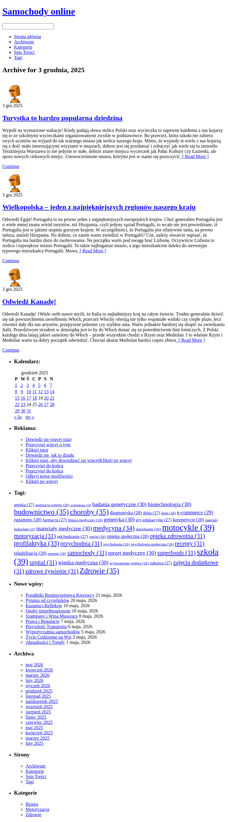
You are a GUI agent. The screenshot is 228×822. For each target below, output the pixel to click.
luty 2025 (34, 743)
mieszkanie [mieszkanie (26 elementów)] (148, 529)
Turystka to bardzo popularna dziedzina (62, 118)
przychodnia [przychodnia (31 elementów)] (81, 543)
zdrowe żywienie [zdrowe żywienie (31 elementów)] (51, 571)
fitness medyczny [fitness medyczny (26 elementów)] (85, 520)
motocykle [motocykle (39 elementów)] (188, 527)
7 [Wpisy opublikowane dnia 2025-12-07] (51, 385)
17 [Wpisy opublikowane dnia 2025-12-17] (28, 398)
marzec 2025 (38, 738)
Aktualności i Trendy (45, 642)
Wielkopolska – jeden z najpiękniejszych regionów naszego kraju (99, 207)
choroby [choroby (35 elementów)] (89, 512)
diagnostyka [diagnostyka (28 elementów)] (126, 512)
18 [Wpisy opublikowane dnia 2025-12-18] (34, 398)
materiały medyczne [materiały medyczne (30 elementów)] (64, 528)
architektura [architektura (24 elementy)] (80, 505)
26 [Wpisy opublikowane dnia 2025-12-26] (40, 404)
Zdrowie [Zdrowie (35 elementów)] (99, 570)
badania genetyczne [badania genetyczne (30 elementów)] (119, 504)
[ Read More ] (194, 156)
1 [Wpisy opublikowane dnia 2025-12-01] (16, 385)
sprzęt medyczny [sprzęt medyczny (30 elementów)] (132, 553)
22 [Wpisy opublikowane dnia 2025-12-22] (17, 404)
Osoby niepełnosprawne (48, 610)
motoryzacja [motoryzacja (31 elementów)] (35, 535)
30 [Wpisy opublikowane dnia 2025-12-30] (23, 410)
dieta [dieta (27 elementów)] (151, 512)
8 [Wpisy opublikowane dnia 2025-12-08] (16, 391)
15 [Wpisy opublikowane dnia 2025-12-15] (17, 398)
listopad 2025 (38, 696)
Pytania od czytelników (47, 600)
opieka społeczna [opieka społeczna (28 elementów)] (128, 536)
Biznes (32, 804)
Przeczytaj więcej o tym (48, 444)
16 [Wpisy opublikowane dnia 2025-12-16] (23, 398)
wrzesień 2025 (39, 706)
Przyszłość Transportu (46, 626)
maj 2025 (34, 727)
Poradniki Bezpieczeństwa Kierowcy (60, 595)
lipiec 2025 (36, 717)
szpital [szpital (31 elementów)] (43, 562)
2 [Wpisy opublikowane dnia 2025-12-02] (22, 385)
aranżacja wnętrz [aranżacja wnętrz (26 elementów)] (52, 505)
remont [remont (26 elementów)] (56, 553)
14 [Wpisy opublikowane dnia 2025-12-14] (52, 391)
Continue (11, 166)
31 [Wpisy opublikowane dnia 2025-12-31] (28, 410)
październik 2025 (42, 701)
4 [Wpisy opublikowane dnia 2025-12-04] (33, 385)
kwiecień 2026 (39, 669)
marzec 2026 (38, 675)
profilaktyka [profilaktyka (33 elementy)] (36, 543)
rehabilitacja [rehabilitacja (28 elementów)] (30, 553)
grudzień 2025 (39, 690)
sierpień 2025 (38, 711)
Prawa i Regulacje (42, 621)
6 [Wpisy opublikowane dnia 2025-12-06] (45, 385)
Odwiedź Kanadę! (29, 301)
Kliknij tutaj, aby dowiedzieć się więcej (62, 460)
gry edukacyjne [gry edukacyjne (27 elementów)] (154, 519)
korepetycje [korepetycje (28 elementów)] (188, 519)
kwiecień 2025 (39, 732)
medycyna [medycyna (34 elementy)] (114, 528)
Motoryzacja (37, 809)
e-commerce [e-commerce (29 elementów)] (195, 512)
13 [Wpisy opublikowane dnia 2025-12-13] (46, 391)
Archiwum (24, 41)
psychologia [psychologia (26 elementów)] (116, 544)
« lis (18, 416)
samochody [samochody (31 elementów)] (87, 552)
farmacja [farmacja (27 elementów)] (55, 519)
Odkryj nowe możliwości (49, 476)
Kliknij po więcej (115, 460)
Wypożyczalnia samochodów (53, 631)
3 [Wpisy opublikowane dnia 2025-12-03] (27, 385)
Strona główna (27, 36)
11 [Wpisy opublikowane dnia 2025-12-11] (34, 391)
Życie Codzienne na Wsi (48, 637)
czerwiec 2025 (39, 722)
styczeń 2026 (38, 685)
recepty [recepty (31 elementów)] (190, 543)
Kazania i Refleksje (44, 605)
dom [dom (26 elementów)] (168, 513)
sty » (29, 416)
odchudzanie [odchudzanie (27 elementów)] (72, 536)
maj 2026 (34, 664)
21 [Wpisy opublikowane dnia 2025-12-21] (52, 398)
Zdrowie (33, 814)
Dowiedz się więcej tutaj (49, 439)
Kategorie (23, 47)
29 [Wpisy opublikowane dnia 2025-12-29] (17, 410)
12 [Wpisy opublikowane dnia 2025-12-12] (40, 391)
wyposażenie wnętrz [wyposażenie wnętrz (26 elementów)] (129, 563)
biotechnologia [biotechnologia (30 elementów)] (169, 504)
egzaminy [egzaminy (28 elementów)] (27, 519)
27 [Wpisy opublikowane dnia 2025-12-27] (46, 404)
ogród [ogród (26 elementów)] (97, 536)
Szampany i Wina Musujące (52, 616)
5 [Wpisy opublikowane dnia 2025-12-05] (39, 385)
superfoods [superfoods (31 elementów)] (176, 552)
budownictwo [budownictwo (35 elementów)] (41, 512)
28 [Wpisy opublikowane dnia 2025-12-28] (52, 404)
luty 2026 (34, 680)
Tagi (18, 57)
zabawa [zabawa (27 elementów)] (161, 562)
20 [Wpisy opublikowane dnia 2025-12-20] (46, 398)
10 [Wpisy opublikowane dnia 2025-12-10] (28, 391)
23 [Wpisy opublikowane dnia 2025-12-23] (23, 404)
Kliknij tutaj (37, 449)
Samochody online (38, 11)
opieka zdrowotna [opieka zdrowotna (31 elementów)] (177, 535)
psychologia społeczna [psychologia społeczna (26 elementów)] (152, 544)
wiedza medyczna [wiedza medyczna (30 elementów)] (83, 562)
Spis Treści (24, 52)
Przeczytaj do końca (44, 465)
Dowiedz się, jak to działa (50, 455)
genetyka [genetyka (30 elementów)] (119, 519)
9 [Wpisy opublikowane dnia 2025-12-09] (22, 391)
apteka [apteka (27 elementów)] (24, 504)
